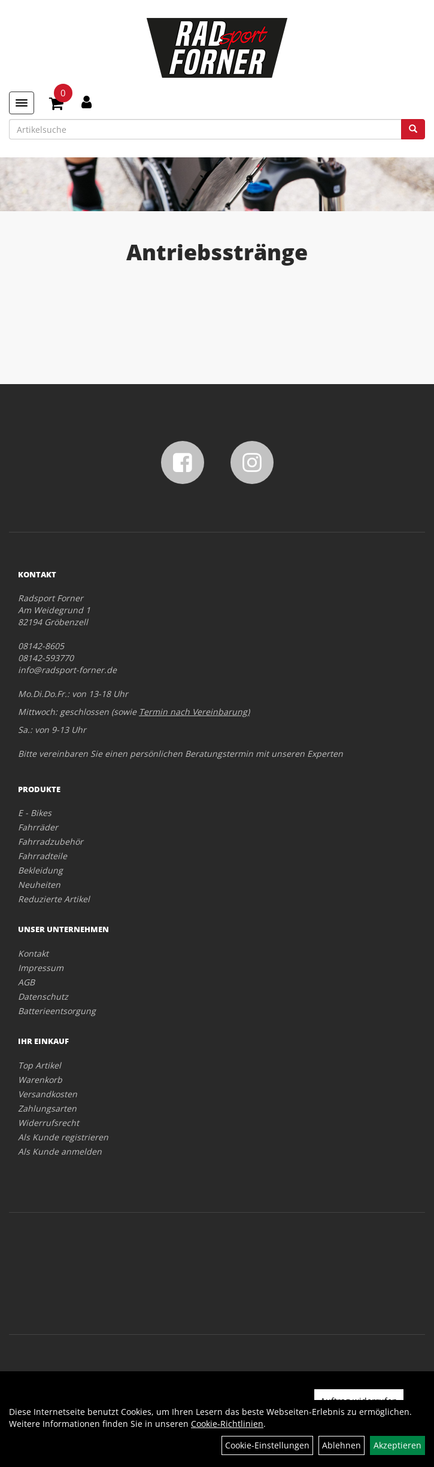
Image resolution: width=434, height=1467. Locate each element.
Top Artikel (39, 1065)
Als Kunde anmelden (60, 1151)
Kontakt (33, 953)
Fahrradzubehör (50, 841)
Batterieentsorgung (57, 1010)
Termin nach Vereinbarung (193, 711)
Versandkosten (47, 1094)
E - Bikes (34, 812)
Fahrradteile (42, 856)
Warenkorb (40, 1079)
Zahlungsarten (47, 1108)
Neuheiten (39, 884)
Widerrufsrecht (48, 1122)
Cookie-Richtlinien (227, 1423)
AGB (26, 982)
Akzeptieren (397, 1445)
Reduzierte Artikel (54, 899)
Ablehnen (341, 1445)
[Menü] (21, 103)
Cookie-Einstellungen (267, 1445)
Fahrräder (38, 827)
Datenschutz (43, 996)
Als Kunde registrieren (63, 1137)
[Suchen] (413, 129)
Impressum (40, 967)
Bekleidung (40, 870)
